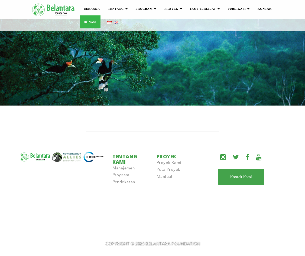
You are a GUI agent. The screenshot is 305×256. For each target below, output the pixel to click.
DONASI (90, 22)
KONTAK (265, 8)
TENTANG (118, 8)
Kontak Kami (241, 176)
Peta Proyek (168, 169)
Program (120, 175)
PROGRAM (146, 8)
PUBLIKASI (238, 8)
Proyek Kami (169, 162)
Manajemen (123, 168)
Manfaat (165, 176)
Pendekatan (123, 182)
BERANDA (92, 8)
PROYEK (173, 8)
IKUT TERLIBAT (205, 8)
